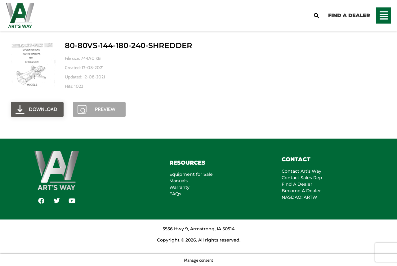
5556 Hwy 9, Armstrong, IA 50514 (198, 229)
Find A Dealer (297, 184)
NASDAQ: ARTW (299, 197)
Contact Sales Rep (302, 177)
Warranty (179, 187)
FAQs (175, 194)
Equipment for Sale (191, 174)
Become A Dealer (301, 190)
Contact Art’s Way (301, 171)
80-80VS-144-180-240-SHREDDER (128, 45)
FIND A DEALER (349, 15)
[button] (383, 15)
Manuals (178, 181)
